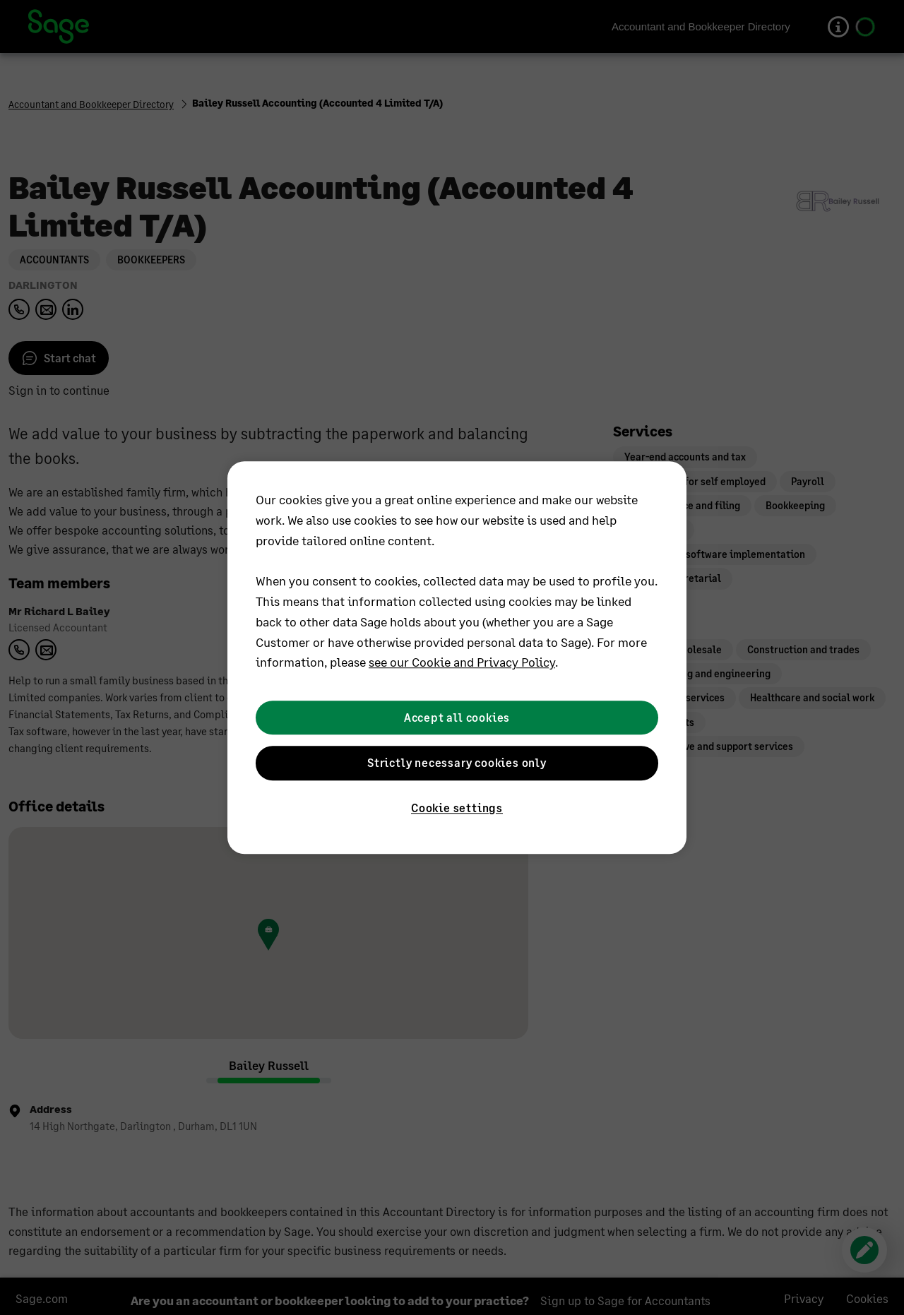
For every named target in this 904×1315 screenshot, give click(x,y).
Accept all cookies (457, 717)
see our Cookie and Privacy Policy (462, 662)
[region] (456, 657)
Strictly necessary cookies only (457, 762)
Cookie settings (457, 808)
